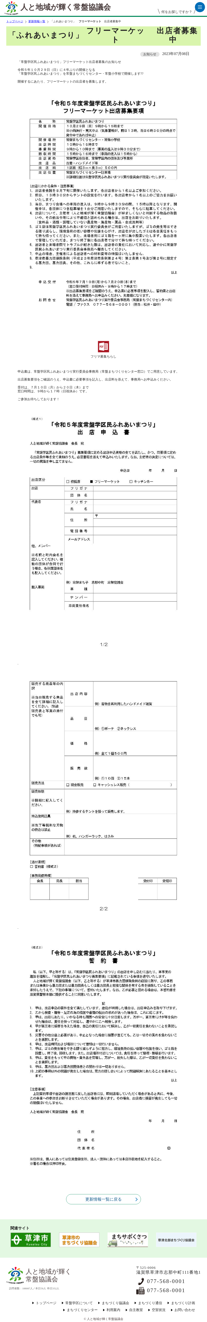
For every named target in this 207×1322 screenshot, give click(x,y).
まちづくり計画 (183, 1303)
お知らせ (149, 54)
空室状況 (159, 1310)
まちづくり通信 (150, 1303)
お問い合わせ (184, 1310)
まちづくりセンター (82, 1310)
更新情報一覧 (36, 21)
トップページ (14, 21)
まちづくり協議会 (115, 1303)
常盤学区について (79, 1303)
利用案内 (113, 1310)
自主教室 (136, 1310)
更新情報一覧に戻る (103, 1199)
